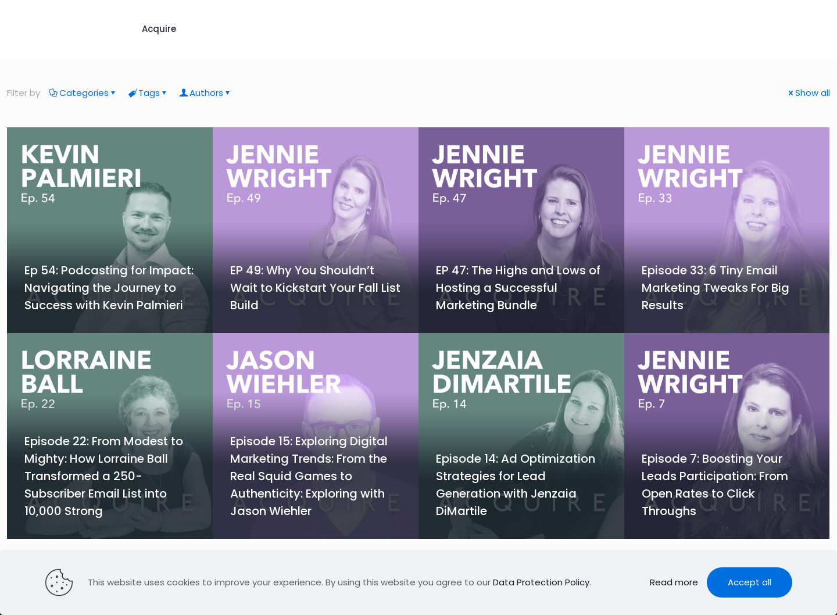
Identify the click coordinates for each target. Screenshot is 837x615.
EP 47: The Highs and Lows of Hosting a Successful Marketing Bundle (518, 287)
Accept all (749, 582)
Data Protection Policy (541, 582)
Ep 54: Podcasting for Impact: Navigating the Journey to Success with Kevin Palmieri (109, 287)
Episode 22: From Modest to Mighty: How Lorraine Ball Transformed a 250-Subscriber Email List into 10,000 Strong (103, 476)
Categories (83, 93)
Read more (674, 582)
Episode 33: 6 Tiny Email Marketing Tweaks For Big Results (715, 287)
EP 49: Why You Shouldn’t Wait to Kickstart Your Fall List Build (315, 287)
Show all (808, 93)
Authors (205, 93)
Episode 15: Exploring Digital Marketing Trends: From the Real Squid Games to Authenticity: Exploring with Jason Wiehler (309, 476)
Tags (148, 93)
